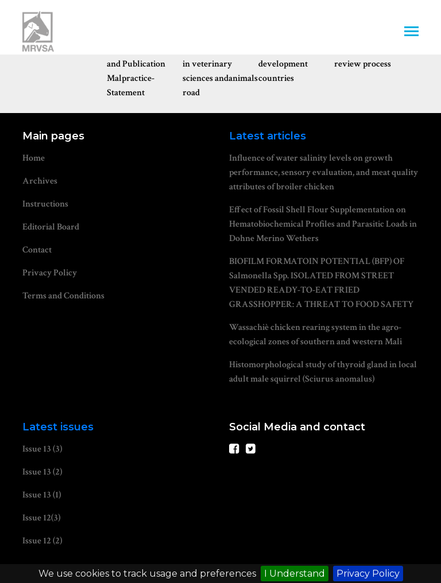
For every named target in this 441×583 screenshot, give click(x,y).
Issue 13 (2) (42, 472)
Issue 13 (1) (41, 495)
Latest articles (267, 136)
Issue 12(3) (41, 518)
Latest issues (58, 427)
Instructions (45, 204)
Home (33, 158)
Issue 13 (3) (42, 449)
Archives (39, 181)
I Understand (294, 573)
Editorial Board (50, 227)
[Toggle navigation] (411, 32)
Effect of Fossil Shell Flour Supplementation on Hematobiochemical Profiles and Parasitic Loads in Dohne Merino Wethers (323, 224)
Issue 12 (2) (42, 541)
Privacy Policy (368, 573)
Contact (37, 250)
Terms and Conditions (63, 296)
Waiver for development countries (283, 64)
